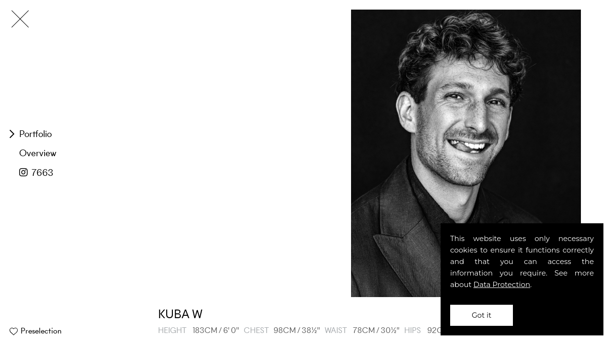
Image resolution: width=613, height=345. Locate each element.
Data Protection (502, 284)
